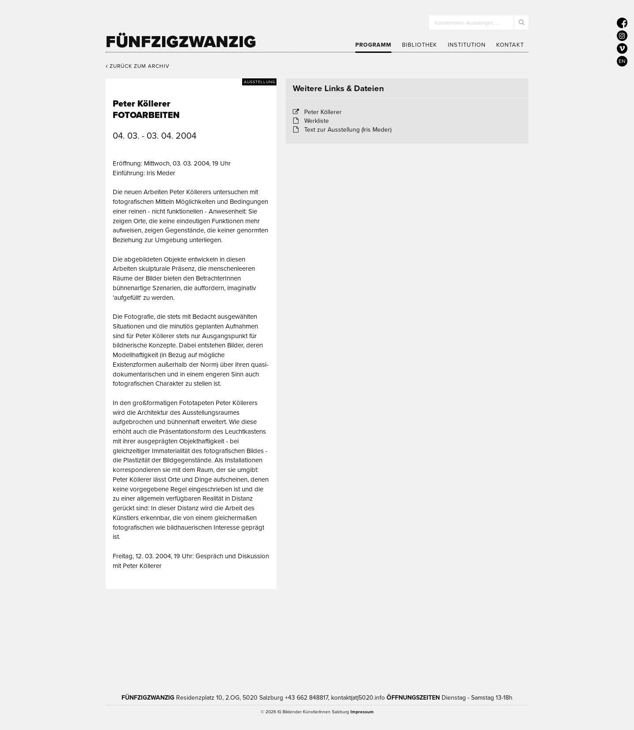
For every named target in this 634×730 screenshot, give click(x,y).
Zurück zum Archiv (138, 66)
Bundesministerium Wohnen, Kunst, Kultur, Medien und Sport (360, 639)
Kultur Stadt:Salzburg (187, 639)
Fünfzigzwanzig (181, 42)
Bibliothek (419, 44)
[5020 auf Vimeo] (622, 48)
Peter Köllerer (323, 112)
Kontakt (510, 44)
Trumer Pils (453, 639)
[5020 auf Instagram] (622, 35)
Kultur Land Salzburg (262, 639)
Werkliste (316, 121)
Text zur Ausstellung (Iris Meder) (347, 129)
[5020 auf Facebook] (622, 23)
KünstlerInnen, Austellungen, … (467, 23)
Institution (467, 44)
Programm (373, 44)
